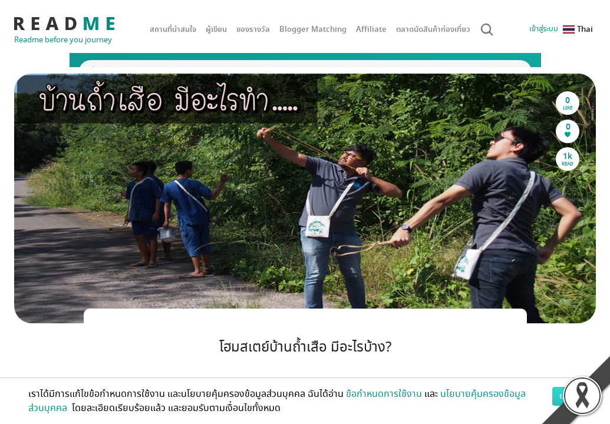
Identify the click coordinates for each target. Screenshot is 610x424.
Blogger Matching (313, 29)
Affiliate (371, 29)
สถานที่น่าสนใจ (173, 29)
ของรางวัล (253, 29)
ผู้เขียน (216, 29)
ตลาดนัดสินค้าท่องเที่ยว (433, 29)
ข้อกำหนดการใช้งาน (384, 394)
